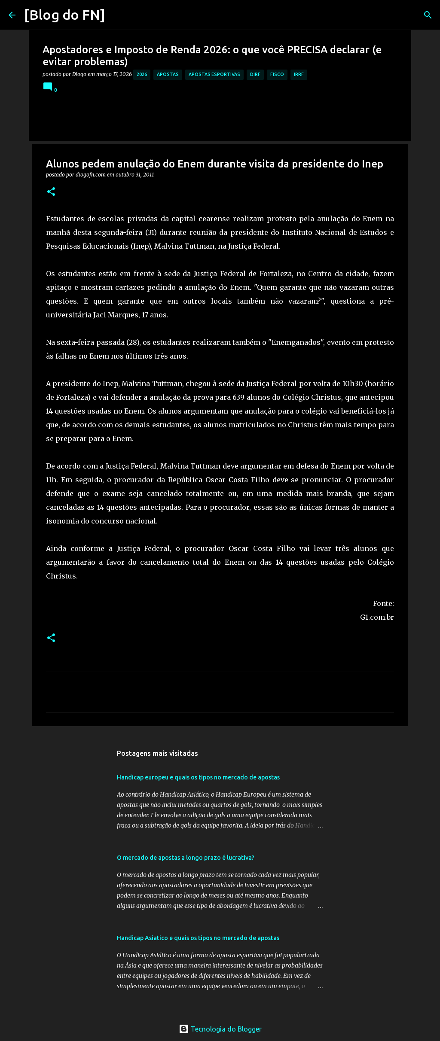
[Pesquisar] (117, 15)
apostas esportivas (214, 74)
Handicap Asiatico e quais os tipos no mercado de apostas (198, 937)
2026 (142, 74)
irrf (299, 74)
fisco (277, 74)
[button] (51, 192)
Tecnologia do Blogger (220, 1029)
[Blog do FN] (64, 14)
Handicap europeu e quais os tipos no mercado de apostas (198, 777)
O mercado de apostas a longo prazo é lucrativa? (185, 857)
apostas (168, 74)
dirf (255, 74)
